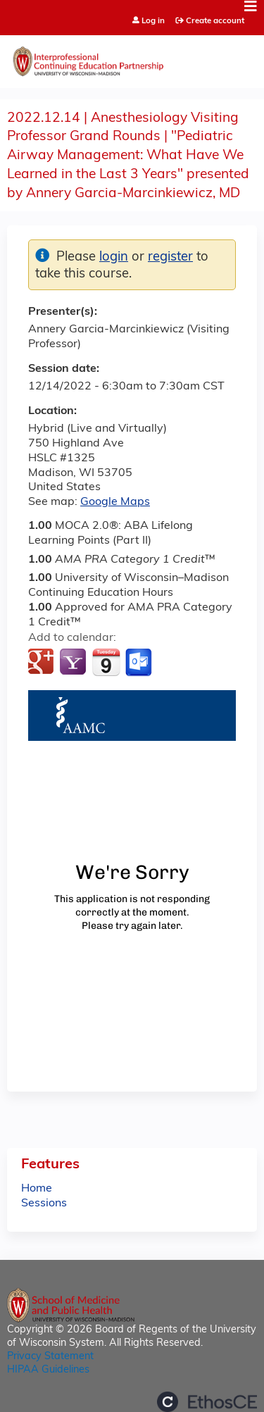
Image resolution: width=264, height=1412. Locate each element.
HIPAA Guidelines (48, 1370)
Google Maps (115, 502)
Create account (215, 21)
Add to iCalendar (106, 662)
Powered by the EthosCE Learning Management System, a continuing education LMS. (207, 1402)
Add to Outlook (139, 663)
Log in (153, 21)
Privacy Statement (50, 1356)
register (170, 257)
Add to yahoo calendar (74, 663)
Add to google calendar (42, 663)
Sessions (44, 1203)
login (113, 257)
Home (36, 1188)
